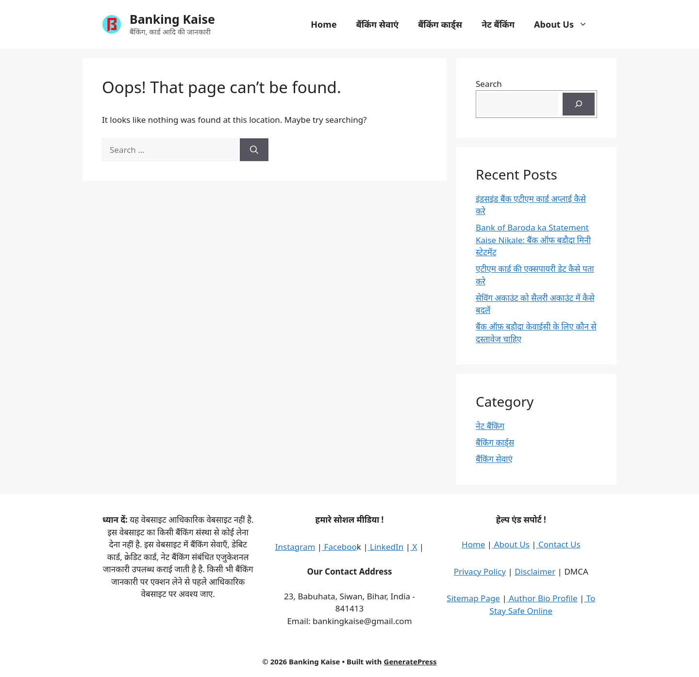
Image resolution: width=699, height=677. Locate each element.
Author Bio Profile (542, 598)
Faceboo (339, 546)
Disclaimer (535, 571)
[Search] (254, 150)
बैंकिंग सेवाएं (377, 24)
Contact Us (558, 544)
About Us (565, 24)
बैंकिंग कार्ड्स (440, 24)
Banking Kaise (172, 19)
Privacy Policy (480, 571)
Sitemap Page (473, 598)
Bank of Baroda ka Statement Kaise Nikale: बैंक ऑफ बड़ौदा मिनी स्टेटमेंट (533, 240)
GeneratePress (410, 661)
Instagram (295, 546)
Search (489, 83)
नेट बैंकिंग (498, 24)
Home (323, 24)
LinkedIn (386, 546)
